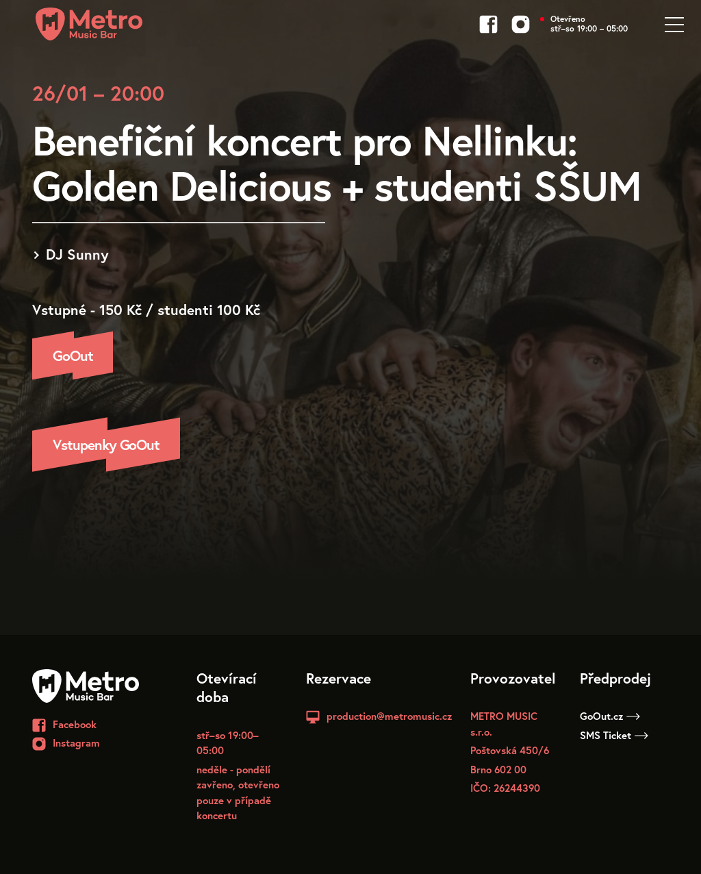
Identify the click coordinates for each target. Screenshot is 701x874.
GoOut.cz (610, 716)
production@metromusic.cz (389, 716)
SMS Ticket (614, 735)
